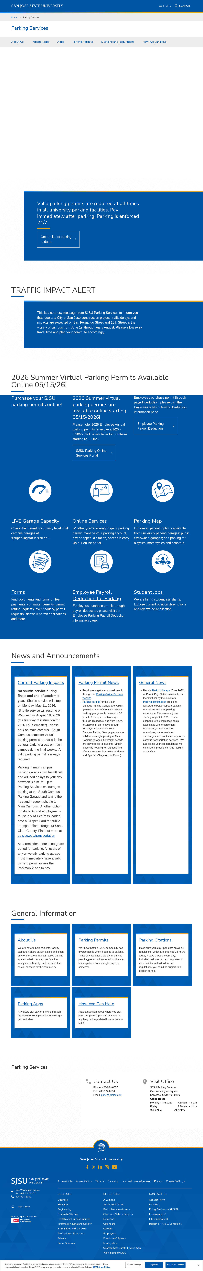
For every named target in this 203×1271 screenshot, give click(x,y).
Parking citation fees (154, 701)
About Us (17, 42)
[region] (101, 1265)
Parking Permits (82, 42)
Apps (60, 42)
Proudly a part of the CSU (24, 1219)
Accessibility (65, 1181)
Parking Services (31, 17)
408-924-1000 (23, 1196)
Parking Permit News (99, 682)
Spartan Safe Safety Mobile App (122, 1248)
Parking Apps (30, 1004)
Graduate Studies (68, 1214)
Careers (107, 1228)
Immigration (110, 1243)
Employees (109, 1233)
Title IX (99, 1181)
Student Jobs (148, 592)
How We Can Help (154, 42)
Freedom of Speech (114, 1238)
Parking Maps (40, 42)
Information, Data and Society (75, 1223)
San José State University (37, 6)
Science (62, 1238)
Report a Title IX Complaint (165, 1223)
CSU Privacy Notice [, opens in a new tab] (101, 1267)
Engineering (64, 1209)
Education (63, 1204)
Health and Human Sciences (74, 1219)
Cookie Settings (175, 1181)
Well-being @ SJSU (114, 1252)
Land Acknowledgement (136, 1181)
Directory (154, 1204)
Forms (18, 592)
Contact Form (157, 1199)
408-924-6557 (110, 1087)
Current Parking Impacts (41, 682)
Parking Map (148, 521)
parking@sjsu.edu (111, 1095)
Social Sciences (66, 1243)
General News (152, 682)
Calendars (109, 1223)
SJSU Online (24, 1206)
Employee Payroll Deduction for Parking (97, 595)
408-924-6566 (107, 1091)
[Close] (198, 1265)
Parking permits (91, 701)
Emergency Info (158, 1214)
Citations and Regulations (117, 42)
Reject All (154, 1265)
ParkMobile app (161, 690)
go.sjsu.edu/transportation (36, 835)
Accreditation (84, 1181)
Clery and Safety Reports (118, 1214)
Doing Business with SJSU (164, 1209)
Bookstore (109, 1219)
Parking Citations (155, 940)
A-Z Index (109, 1199)
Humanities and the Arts (72, 1228)
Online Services (90, 521)
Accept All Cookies (175, 1265)
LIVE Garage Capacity (35, 521)
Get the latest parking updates (56, 239)
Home (14, 17)
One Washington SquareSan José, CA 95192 (28, 1191)
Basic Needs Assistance (116, 1209)
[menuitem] (18, 42)
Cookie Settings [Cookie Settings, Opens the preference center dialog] (134, 1265)
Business (63, 1199)
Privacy (158, 1181)
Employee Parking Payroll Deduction (150, 426)
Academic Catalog (113, 1204)
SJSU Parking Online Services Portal (91, 453)
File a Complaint (158, 1219)
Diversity (113, 1181)
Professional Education (71, 1233)
